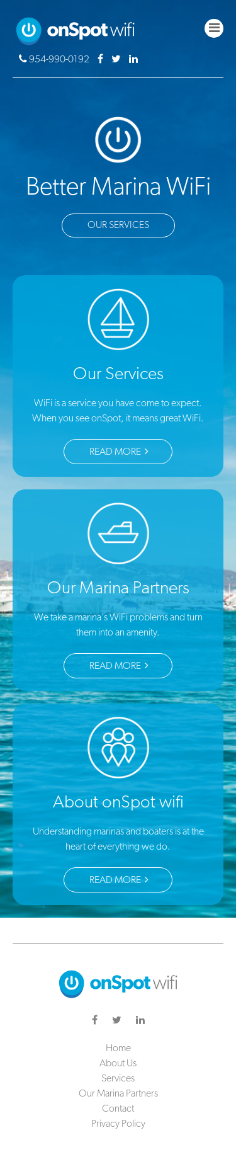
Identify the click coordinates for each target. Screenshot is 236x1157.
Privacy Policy (118, 1124)
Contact (118, 1109)
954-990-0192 (55, 60)
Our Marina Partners (118, 1094)
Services (118, 1079)
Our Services (118, 225)
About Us (118, 1064)
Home (118, 1049)
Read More (119, 451)
